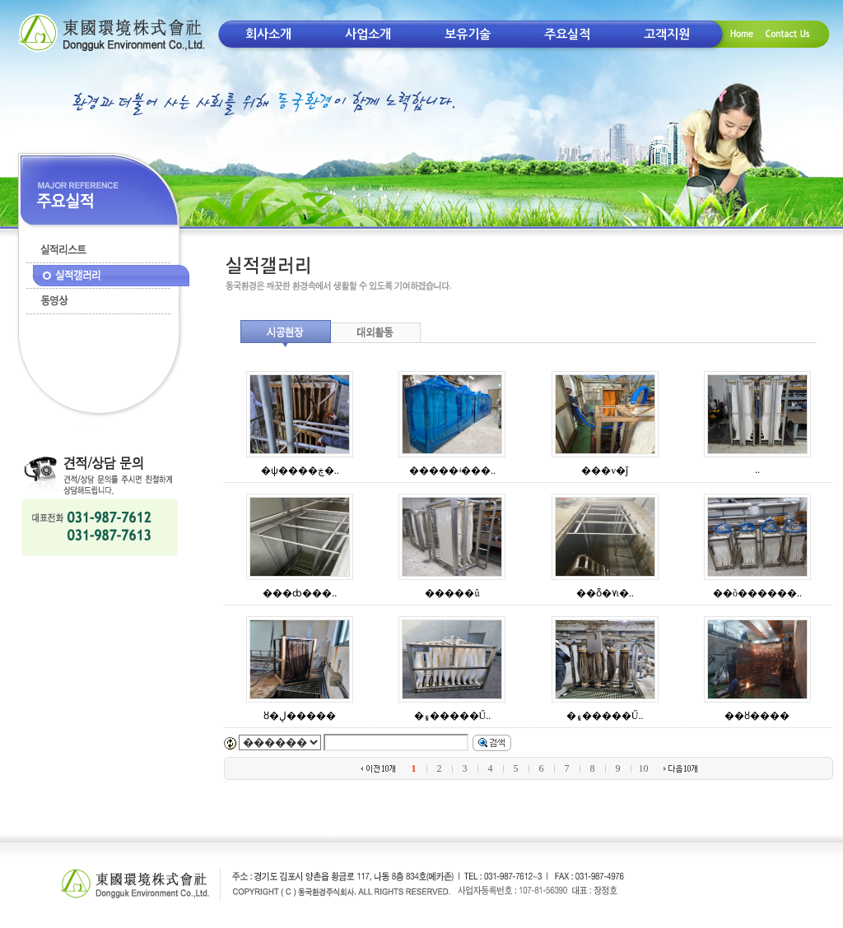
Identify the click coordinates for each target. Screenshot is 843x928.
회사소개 (268, 34)
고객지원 (667, 34)
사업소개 (368, 34)
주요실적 (567, 34)
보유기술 (468, 34)
